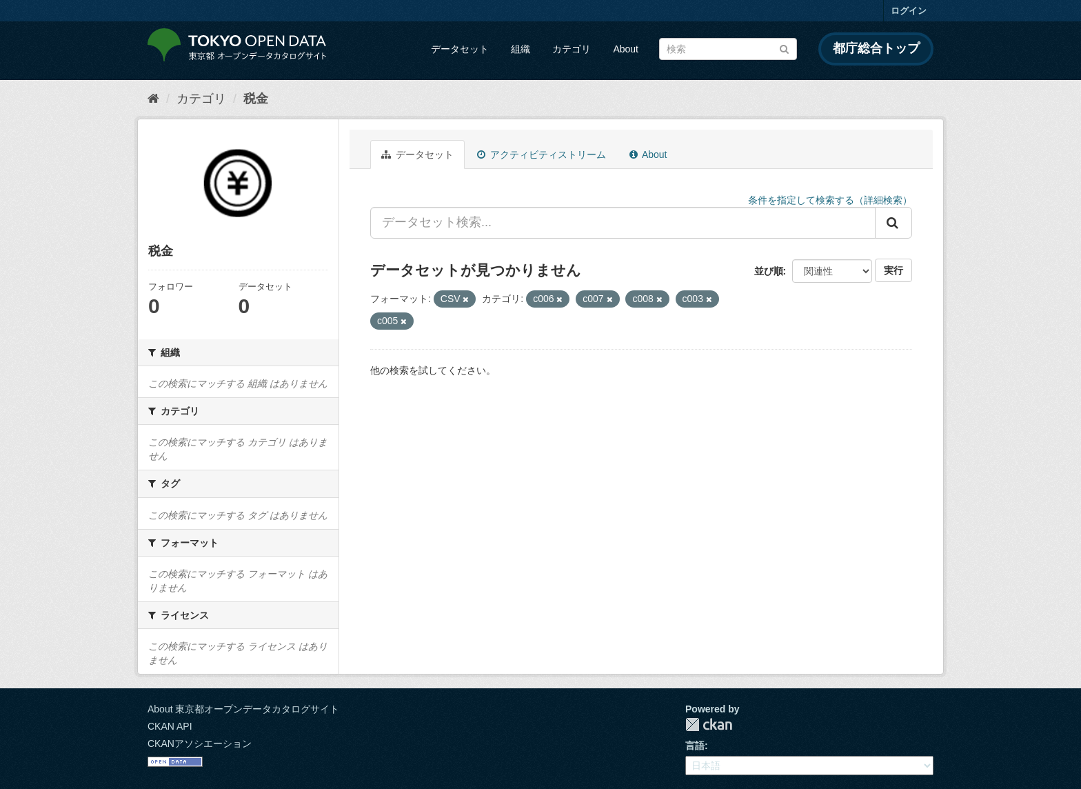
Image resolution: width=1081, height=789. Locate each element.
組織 (520, 48)
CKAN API (170, 726)
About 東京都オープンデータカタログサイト (243, 709)
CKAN (708, 724)
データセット (460, 48)
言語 (695, 745)
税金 (255, 99)
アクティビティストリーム (541, 154)
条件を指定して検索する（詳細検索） (830, 200)
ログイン (909, 11)
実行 (893, 270)
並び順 (768, 271)
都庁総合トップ (876, 48)
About (625, 48)
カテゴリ (571, 48)
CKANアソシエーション (200, 743)
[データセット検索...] (623, 223)
